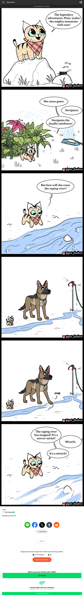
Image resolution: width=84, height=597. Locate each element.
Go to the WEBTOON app (42, 593)
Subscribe (42, 532)
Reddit (56, 525)
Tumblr (49, 525)
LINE (27, 525)
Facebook (35, 525)
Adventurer (10, 2)
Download (42, 575)
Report (42, 541)
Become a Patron (42, 560)
